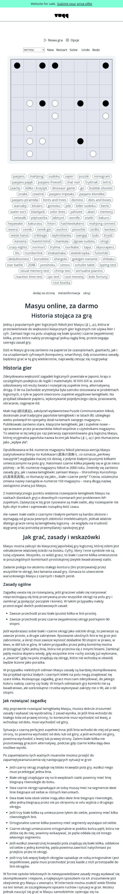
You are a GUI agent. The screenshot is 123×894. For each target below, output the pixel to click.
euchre (62, 229)
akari (91, 212)
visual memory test (34, 271)
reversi (13, 229)
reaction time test (29, 276)
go (82, 188)
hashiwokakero (72, 223)
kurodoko (41, 259)
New (50, 50)
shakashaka (57, 253)
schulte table (84, 265)
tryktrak (91, 182)
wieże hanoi (20, 235)
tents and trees (54, 200)
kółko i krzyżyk (36, 188)
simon (65, 265)
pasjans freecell (50, 182)
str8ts (94, 229)
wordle (74, 217)
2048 (31, 265)
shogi (104, 241)
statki (89, 217)
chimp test (62, 271)
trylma (55, 247)
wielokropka (80, 253)
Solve (74, 50)
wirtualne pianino (89, 271)
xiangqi (81, 235)
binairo (37, 206)
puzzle (84, 176)
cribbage (40, 235)
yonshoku (47, 265)
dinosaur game (63, 188)
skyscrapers (105, 247)
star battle (15, 265)
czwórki (38, 194)
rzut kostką (61, 282)
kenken (110, 229)
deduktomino (18, 259)
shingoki (60, 259)
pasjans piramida (25, 200)
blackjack (38, 212)
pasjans (19, 176)
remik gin (44, 229)
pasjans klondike (92, 194)
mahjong (36, 176)
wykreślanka (61, 235)
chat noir (73, 182)
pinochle (78, 229)
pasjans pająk (22, 182)
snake (22, 194)
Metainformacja (69, 293)
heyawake (15, 223)
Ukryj (86, 293)
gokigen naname (85, 259)
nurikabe (72, 247)
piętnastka (39, 217)
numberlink (34, 253)
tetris (107, 182)
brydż (108, 235)
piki (68, 206)
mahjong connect (102, 223)
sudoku (54, 176)
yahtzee (76, 212)
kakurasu (35, 223)
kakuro (103, 217)
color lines (57, 212)
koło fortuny (98, 276)
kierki (105, 206)
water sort (18, 212)
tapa (87, 247)
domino (77, 200)
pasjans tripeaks (61, 194)
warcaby (20, 206)
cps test (53, 276)
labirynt (58, 217)
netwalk (20, 217)
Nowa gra (53, 40)
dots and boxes (99, 200)
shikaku (109, 259)
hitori (51, 223)
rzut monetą (74, 276)
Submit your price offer (74, 4)
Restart (61, 50)
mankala (61, 241)
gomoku (54, 206)
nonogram (102, 176)
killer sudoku (86, 206)
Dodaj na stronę (44, 293)
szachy (15, 188)
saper (69, 176)
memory (106, 212)
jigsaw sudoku (84, 241)
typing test (108, 265)
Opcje (72, 40)
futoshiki (101, 253)
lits (17, 253)
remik (27, 229)
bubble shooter (101, 188)
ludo (95, 235)
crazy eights (18, 247)
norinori (38, 247)
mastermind (41, 241)
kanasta (20, 241)
